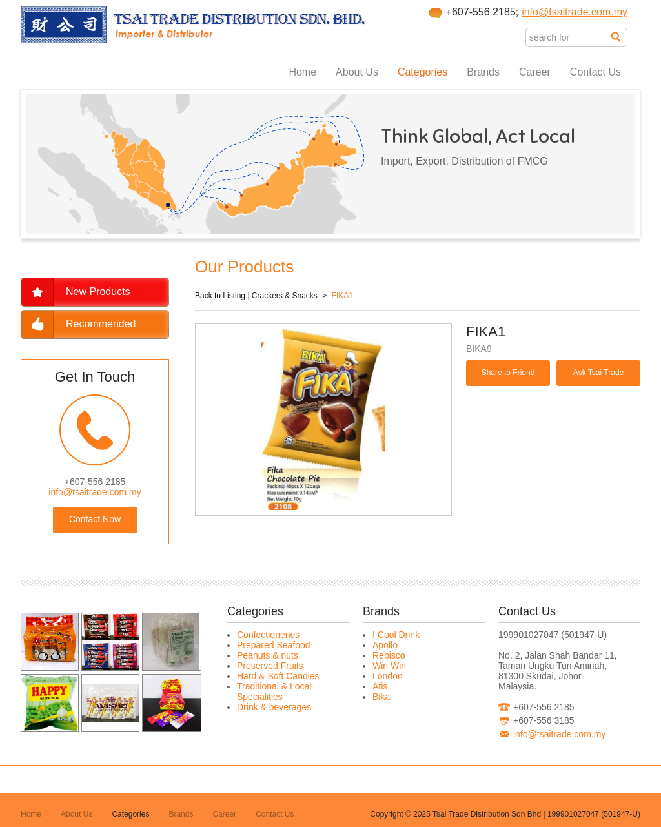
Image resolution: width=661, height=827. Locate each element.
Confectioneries (268, 634)
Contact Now (95, 519)
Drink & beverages (274, 707)
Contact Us (595, 71)
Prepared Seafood (273, 645)
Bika (381, 696)
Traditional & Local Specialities (274, 691)
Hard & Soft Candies (278, 676)
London (387, 676)
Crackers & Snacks (285, 295)
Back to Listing (220, 295)
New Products (98, 291)
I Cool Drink (396, 634)
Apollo (385, 645)
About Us (357, 71)
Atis (379, 686)
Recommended (101, 323)
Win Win (389, 665)
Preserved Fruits (270, 665)
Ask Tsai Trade (598, 372)
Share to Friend (508, 372)
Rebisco (388, 655)
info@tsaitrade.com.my (574, 11)
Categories (422, 71)
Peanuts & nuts (267, 655)
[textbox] (568, 37)
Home (302, 71)
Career (535, 71)
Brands (483, 71)
